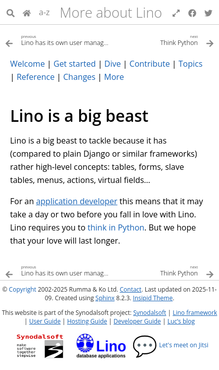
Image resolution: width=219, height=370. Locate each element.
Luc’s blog (181, 321)
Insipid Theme (153, 298)
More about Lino (111, 12)
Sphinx (105, 298)
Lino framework (195, 312)
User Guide (45, 321)
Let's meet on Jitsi (170, 345)
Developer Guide (137, 321)
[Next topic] (162, 40)
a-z (44, 12)
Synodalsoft (149, 312)
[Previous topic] (57, 40)
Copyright (22, 289)
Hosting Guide (87, 321)
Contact (130, 289)
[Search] (11, 12)
